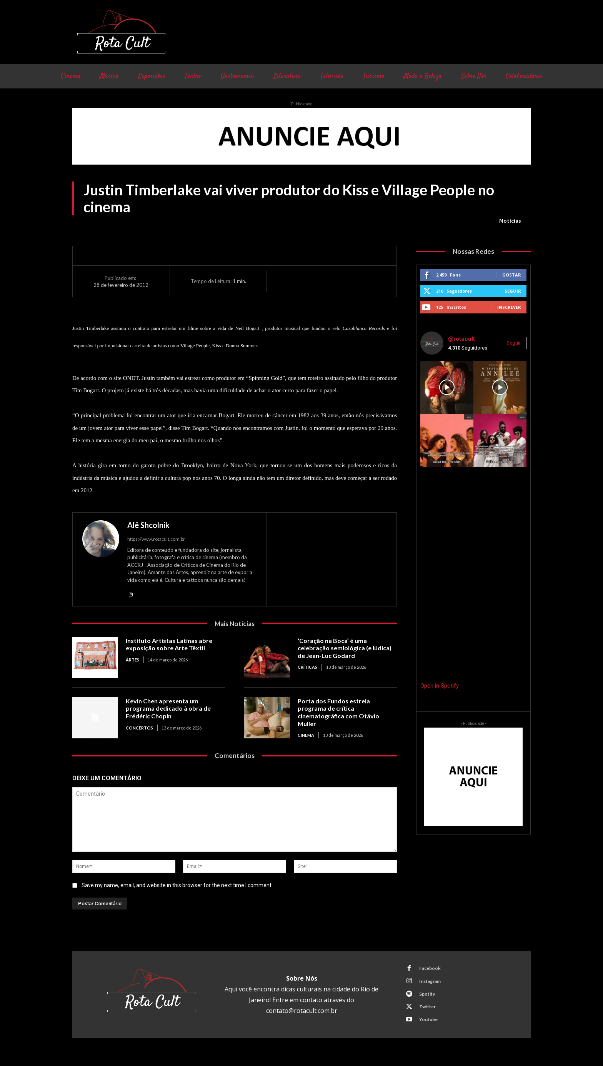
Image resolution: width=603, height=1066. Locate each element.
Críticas (307, 668)
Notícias (510, 221)
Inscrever (509, 307)
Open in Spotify (439, 685)
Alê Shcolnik (148, 525)
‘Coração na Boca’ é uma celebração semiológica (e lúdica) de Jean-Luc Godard (347, 648)
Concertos (139, 728)
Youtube (430, 1027)
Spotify (429, 999)
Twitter (429, 1013)
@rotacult (461, 338)
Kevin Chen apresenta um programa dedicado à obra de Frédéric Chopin (169, 709)
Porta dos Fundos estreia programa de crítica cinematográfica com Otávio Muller (340, 713)
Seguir (513, 291)
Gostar (511, 275)
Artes (132, 660)
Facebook (431, 970)
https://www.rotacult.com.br (156, 539)
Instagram (432, 984)
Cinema (306, 736)
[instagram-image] (446, 387)
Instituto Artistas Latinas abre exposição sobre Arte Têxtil (172, 645)
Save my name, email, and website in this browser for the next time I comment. (177, 886)
